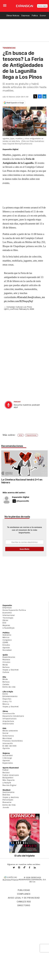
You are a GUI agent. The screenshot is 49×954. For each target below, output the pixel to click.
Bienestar (7, 802)
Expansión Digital (20, 497)
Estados (6, 645)
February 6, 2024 (26, 309)
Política (35, 15)
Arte (20, 435)
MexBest (6, 790)
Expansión (7, 605)
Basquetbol (8, 777)
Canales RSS (24, 901)
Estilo (5, 694)
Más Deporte (9, 780)
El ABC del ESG (10, 746)
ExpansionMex (31, 868)
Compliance (24, 894)
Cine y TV (7, 701)
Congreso (7, 640)
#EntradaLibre (24, 297)
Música (6, 704)
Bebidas (6, 795)
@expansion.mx (24, 867)
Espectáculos (9, 657)
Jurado (6, 807)
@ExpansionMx (22, 501)
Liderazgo (7, 758)
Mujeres (6, 625)
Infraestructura (9, 719)
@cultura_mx (38, 297)
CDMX (5, 642)
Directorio (24, 905)
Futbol (5, 770)
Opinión (6, 647)
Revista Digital (42, 6)
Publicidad (24, 890)
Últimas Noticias (12, 15)
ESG (4, 623)
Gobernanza (8, 736)
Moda (5, 665)
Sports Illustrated (11, 768)
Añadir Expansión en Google (15, 103)
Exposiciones (31, 435)
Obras (5, 620)
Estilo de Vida (9, 805)
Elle (4, 677)
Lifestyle (7, 783)
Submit (24, 549)
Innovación (8, 743)
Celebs (6, 684)
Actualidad (8, 755)
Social (5, 733)
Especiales (8, 763)
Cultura (6, 672)
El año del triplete (25, 855)
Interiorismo (8, 724)
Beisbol (6, 772)
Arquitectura (8, 721)
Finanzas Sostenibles (13, 741)
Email (24, 542)
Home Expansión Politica (14, 610)
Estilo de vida (9, 687)
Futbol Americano (11, 775)
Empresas (25, 15)
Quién (5, 655)
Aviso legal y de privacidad (24, 898)
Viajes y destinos (11, 797)
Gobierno (7, 635)
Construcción (9, 714)
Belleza (6, 667)
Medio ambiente (10, 731)
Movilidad (7, 738)
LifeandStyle (9, 628)
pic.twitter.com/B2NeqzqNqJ (18, 301)
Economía (7, 613)
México (6, 637)
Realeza (6, 660)
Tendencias (9, 48)
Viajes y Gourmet (11, 670)
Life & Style (8, 692)
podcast (17, 402)
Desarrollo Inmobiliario (13, 716)
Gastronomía (8, 792)
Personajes (8, 800)
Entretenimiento (10, 696)
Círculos (6, 662)
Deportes (7, 699)
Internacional (9, 615)
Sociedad (7, 650)
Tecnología (8, 618)
